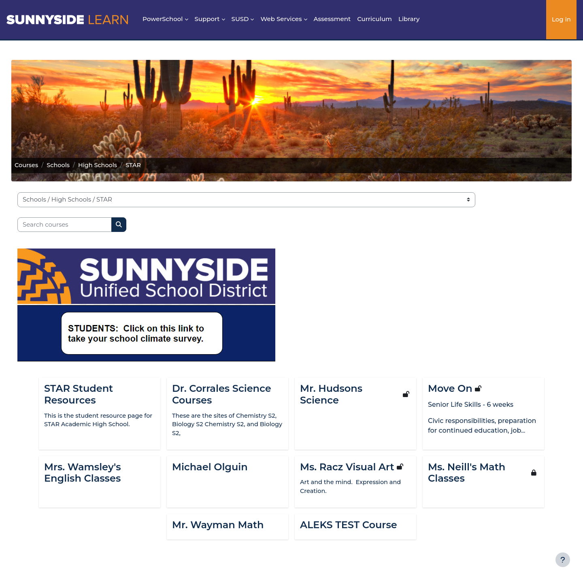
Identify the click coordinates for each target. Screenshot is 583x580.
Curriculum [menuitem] (374, 19)
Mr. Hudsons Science (331, 394)
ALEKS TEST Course (348, 526)
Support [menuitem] (207, 19)
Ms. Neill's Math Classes (466, 473)
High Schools (111, 165)
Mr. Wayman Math (218, 526)
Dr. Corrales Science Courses (221, 394)
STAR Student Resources (78, 394)
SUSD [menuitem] (240, 19)
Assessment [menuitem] (332, 19)
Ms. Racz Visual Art (347, 468)
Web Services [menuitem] (281, 19)
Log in (561, 19)
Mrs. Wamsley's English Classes (82, 473)
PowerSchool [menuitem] (163, 19)
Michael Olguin (210, 468)
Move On (450, 388)
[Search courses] (76, 224)
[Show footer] (562, 559)
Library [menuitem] (408, 19)
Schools (71, 165)
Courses (38, 165)
